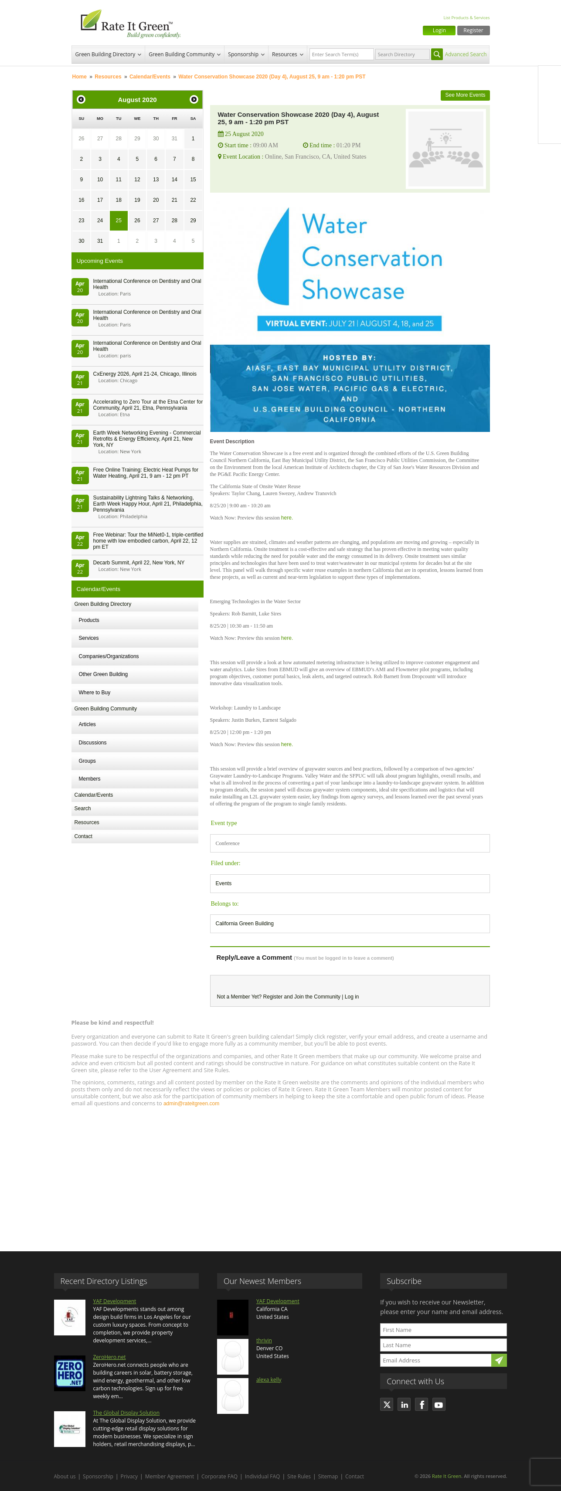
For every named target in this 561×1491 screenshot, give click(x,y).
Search (83, 808)
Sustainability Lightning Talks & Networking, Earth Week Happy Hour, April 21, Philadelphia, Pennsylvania (148, 504)
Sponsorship (243, 54)
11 (119, 180)
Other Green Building (103, 674)
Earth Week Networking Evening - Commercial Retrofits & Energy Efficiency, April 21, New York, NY (147, 439)
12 (137, 180)
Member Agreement (169, 1476)
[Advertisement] (280, 1175)
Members (90, 779)
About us (65, 1476)
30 (156, 139)
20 (156, 200)
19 (137, 200)
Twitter (550, 95)
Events (224, 883)
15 (193, 180)
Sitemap (328, 1476)
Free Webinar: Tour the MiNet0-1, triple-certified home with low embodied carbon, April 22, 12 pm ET (148, 541)
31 (174, 139)
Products (89, 620)
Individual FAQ (262, 1476)
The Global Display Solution (126, 1412)
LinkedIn (550, 114)
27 (100, 139)
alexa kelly (269, 1379)
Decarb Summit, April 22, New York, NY (139, 563)
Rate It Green (446, 1476)
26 (81, 139)
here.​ (287, 518)
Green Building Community (181, 54)
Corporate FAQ (219, 1476)
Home (79, 77)
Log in (352, 997)
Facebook (550, 77)
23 (81, 220)
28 (119, 139)
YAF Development (114, 1301)
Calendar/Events (149, 77)
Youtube (550, 132)
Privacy (129, 1476)
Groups (87, 761)
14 (174, 180)
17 (100, 200)
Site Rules (299, 1476)
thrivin (264, 1340)
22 (193, 200)
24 (100, 220)
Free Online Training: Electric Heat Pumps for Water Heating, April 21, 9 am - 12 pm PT (145, 473)
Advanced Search (466, 54)
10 (100, 180)
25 (119, 220)
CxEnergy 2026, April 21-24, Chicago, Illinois (145, 374)
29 (137, 139)
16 (81, 200)
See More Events (465, 95)
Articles (87, 724)
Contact (83, 836)
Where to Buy (95, 692)
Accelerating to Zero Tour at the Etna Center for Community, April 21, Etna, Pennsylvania (148, 405)
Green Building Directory (105, 54)
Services (89, 638)
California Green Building (245, 923)
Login (439, 30)
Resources (284, 54)
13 (156, 180)
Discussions (93, 743)
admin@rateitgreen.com (191, 1103)
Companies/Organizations (109, 656)
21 (174, 200)
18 (119, 200)
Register (473, 30)
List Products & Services (466, 17)
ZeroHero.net (109, 1357)
